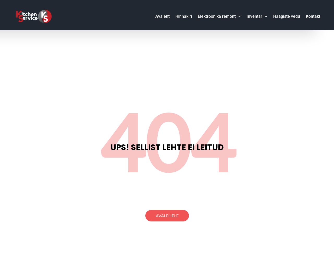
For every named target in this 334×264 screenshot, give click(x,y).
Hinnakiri (183, 16)
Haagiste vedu (286, 16)
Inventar (257, 16)
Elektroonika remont (219, 16)
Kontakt (313, 16)
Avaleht (162, 16)
